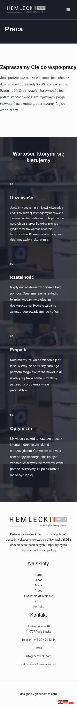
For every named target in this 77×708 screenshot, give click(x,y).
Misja (38, 585)
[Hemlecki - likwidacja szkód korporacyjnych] (26, 9)
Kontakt (38, 606)
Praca (38, 590)
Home (39, 574)
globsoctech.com (46, 694)
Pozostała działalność (38, 596)
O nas (38, 580)
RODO (39, 601)
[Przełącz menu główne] (68, 10)
